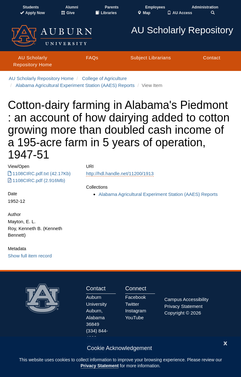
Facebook (135, 297)
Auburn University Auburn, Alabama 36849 (96, 310)
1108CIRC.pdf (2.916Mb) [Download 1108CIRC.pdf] (36, 180)
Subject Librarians (151, 57)
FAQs (92, 57)
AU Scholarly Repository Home (32, 61)
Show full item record (30, 255)
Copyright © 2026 (182, 312)
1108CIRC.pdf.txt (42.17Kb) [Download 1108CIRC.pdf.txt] (39, 173)
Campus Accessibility (186, 299)
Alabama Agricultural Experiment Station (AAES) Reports (75, 85)
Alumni (72, 7)
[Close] (225, 342)
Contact (211, 57)
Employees (155, 7)
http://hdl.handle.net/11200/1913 (119, 173)
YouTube (134, 317)
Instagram (135, 310)
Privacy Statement (100, 365)
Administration (205, 7)
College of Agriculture (104, 78)
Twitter (132, 304)
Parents (112, 7)
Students (31, 7)
